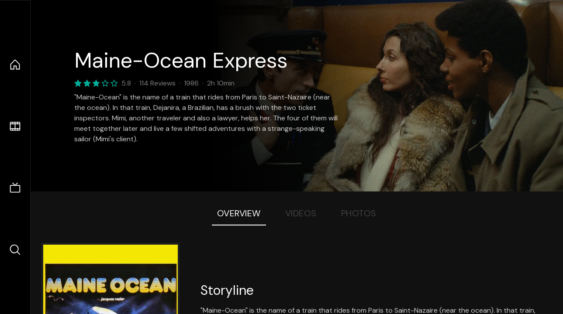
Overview (239, 213)
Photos (358, 213)
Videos (301, 213)
